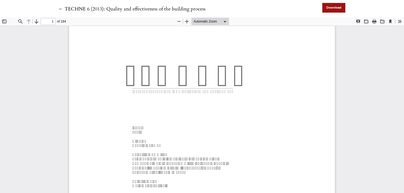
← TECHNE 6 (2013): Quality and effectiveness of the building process (131, 9)
